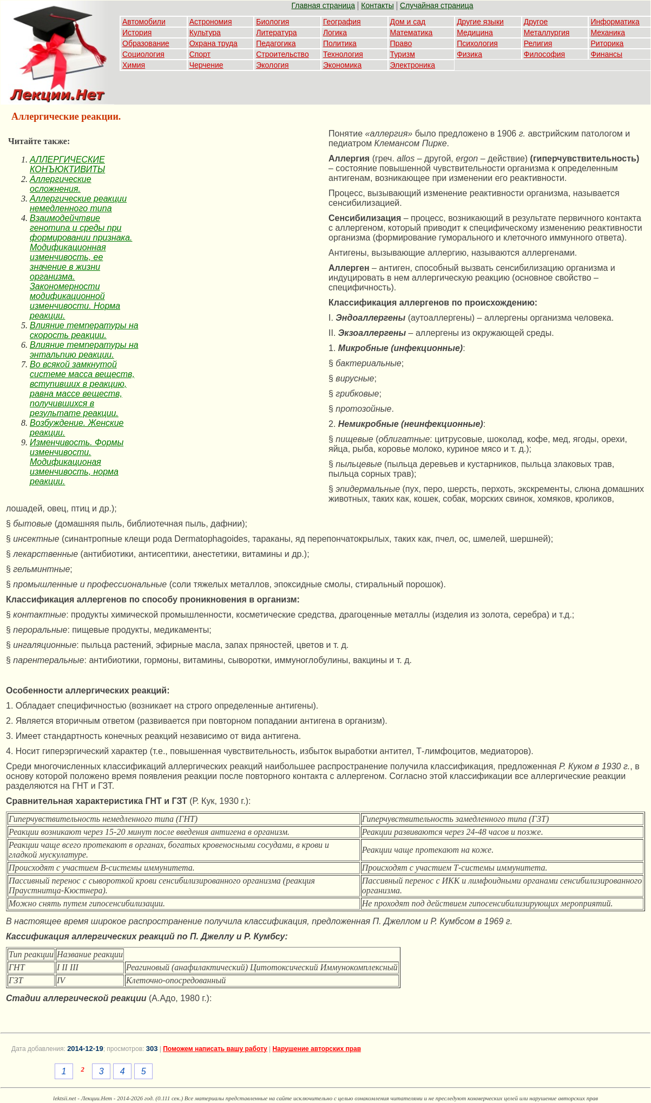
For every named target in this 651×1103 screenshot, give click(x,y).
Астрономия (210, 21)
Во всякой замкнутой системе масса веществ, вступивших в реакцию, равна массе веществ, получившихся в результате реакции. (82, 389)
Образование (145, 43)
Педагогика (275, 43)
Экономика (342, 65)
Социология (143, 54)
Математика (411, 32)
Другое (536, 21)
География (342, 21)
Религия (538, 43)
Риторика (606, 43)
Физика (469, 54)
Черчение (206, 65)
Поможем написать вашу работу (215, 1049)
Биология (272, 21)
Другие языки (480, 21)
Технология (343, 54)
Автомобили (144, 21)
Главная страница (324, 5)
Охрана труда (213, 43)
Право (401, 43)
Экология (272, 65)
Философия (544, 54)
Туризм (402, 54)
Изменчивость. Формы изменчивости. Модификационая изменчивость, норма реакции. (76, 462)
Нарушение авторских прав (317, 1049)
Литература (276, 32)
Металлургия (547, 32)
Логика (335, 32)
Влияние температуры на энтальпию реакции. (84, 349)
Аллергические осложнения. (60, 183)
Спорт (200, 54)
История (137, 32)
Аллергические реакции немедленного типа (78, 203)
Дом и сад (408, 21)
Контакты (377, 5)
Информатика (614, 21)
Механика (607, 32)
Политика (340, 43)
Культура (205, 32)
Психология (477, 43)
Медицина (475, 32)
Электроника (413, 65)
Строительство (282, 54)
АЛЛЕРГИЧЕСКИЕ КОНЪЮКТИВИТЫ (67, 164)
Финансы (606, 54)
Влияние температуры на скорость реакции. (84, 330)
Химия (133, 65)
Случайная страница (437, 5)
